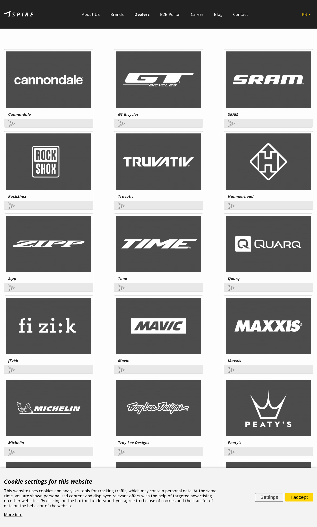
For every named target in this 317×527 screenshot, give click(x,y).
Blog (218, 14)
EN (304, 14)
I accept (299, 497)
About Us (91, 14)
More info (45, 417)
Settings (269, 497)
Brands (117, 14)
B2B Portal (170, 14)
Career (197, 14)
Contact (240, 14)
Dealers (141, 14)
